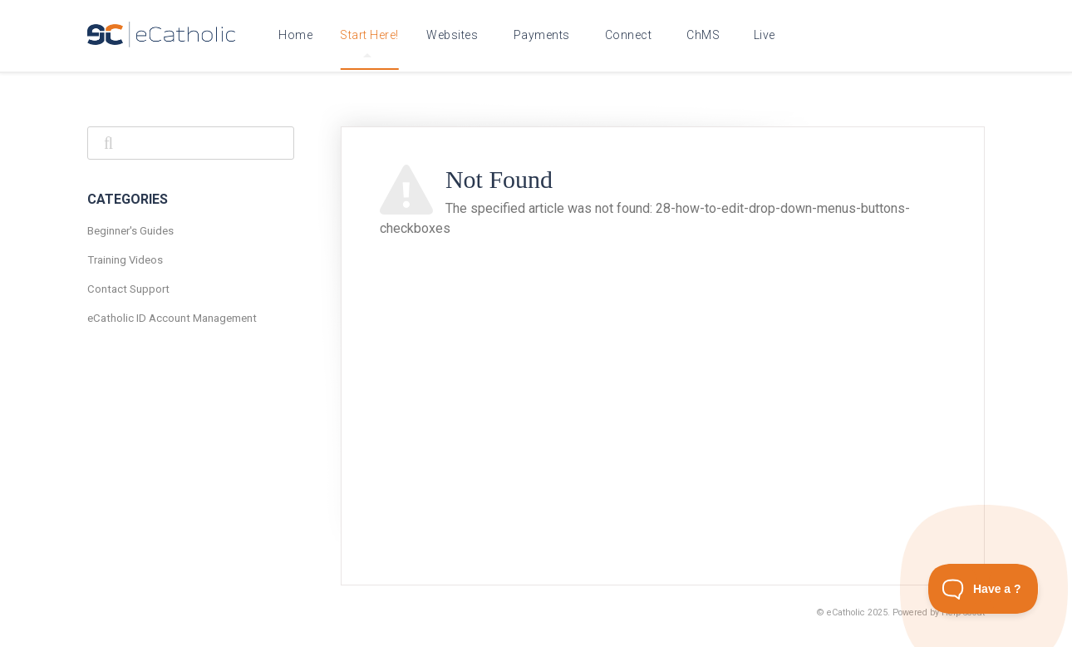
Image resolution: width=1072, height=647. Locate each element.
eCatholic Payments (546, 34)
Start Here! (369, 42)
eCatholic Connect (632, 34)
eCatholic (846, 612)
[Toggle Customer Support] (983, 589)
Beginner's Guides (130, 231)
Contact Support (128, 289)
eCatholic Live (767, 34)
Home (295, 35)
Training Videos (125, 260)
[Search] (190, 143)
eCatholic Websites (455, 34)
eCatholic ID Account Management (172, 318)
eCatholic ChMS (705, 34)
